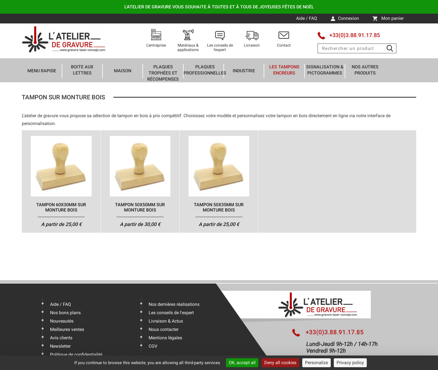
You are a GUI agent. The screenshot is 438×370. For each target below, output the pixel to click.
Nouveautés (61, 321)
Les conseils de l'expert (171, 312)
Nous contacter (163, 329)
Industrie (244, 70)
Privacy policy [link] (350, 362)
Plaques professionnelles (205, 70)
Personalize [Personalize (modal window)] (316, 362)
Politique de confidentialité (76, 354)
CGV (153, 346)
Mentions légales (165, 337)
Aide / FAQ (307, 18)
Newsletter (60, 346)
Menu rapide (41, 70)
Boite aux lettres (82, 70)
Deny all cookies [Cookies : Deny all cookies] (280, 362)
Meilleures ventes (67, 329)
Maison (122, 70)
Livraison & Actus (166, 321)
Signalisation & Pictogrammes (324, 70)
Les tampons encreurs (284, 70)
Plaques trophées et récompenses (163, 73)
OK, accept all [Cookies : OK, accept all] (242, 362)
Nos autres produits (365, 70)
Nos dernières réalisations (174, 304)
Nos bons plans (65, 312)
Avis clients (61, 337)
